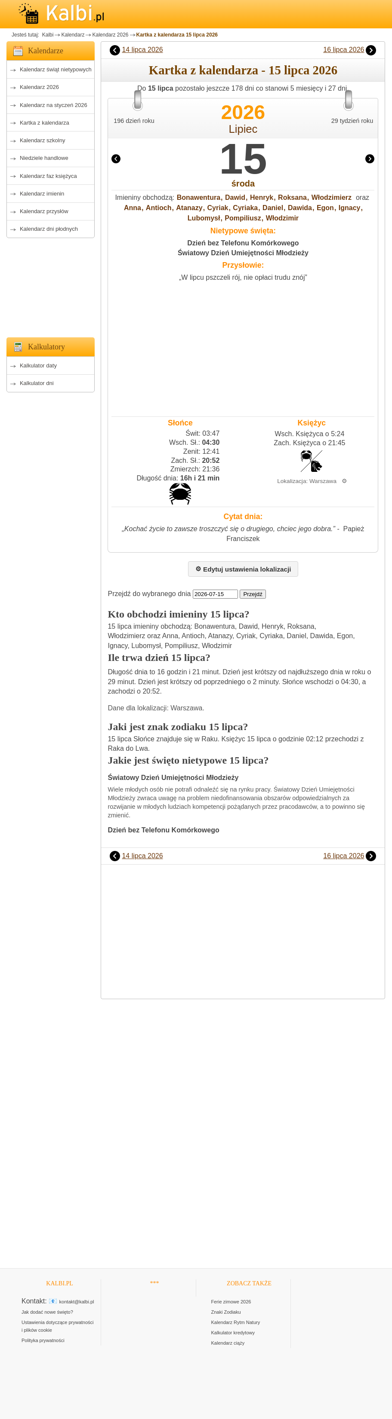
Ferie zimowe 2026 (231, 1301)
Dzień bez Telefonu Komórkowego (243, 243)
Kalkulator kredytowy (233, 1332)
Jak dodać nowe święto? (47, 1312)
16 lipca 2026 (343, 49)
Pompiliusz (243, 218)
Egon (325, 207)
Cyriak (217, 207)
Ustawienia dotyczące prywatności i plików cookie (58, 1326)
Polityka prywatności (43, 1340)
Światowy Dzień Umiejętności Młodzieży (243, 253)
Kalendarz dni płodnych (49, 229)
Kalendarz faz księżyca (48, 176)
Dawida (300, 207)
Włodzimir (282, 218)
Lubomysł (204, 218)
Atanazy (189, 207)
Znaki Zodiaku (226, 1312)
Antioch (159, 207)
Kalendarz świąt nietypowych (56, 69)
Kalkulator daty (38, 365)
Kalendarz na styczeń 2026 (53, 105)
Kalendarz (72, 35)
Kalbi (46, 35)
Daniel (272, 207)
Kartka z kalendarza (44, 122)
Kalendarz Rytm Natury (235, 1322)
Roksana (292, 197)
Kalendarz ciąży (228, 1343)
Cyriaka (245, 207)
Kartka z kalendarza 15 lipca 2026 (177, 35)
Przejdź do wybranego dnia (149, 593)
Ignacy (350, 207)
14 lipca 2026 (142, 49)
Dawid (235, 197)
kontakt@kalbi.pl (76, 1301)
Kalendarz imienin (42, 193)
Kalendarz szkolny (42, 140)
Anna (132, 207)
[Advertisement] (50, 285)
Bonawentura (198, 197)
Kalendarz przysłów (44, 211)
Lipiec (243, 129)
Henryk (261, 197)
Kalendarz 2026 (110, 35)
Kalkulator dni (37, 383)
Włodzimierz (332, 197)
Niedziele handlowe (44, 158)
